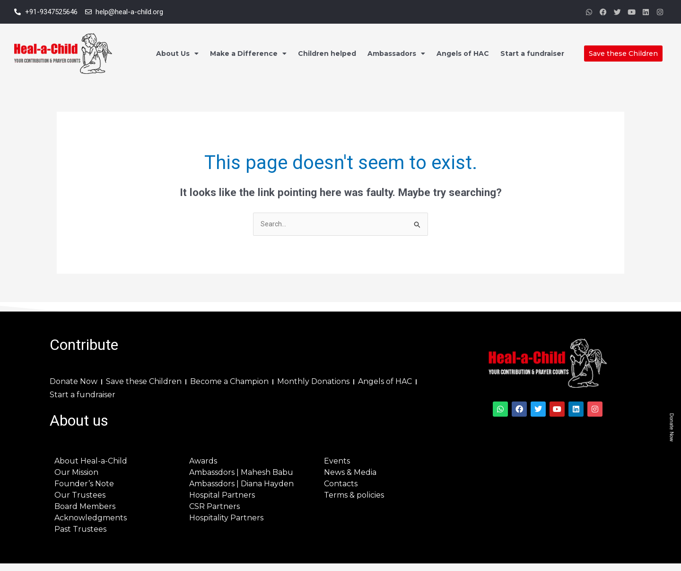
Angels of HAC (463, 53)
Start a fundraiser (532, 53)
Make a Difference (248, 53)
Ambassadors (396, 53)
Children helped (327, 53)
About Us (177, 53)
